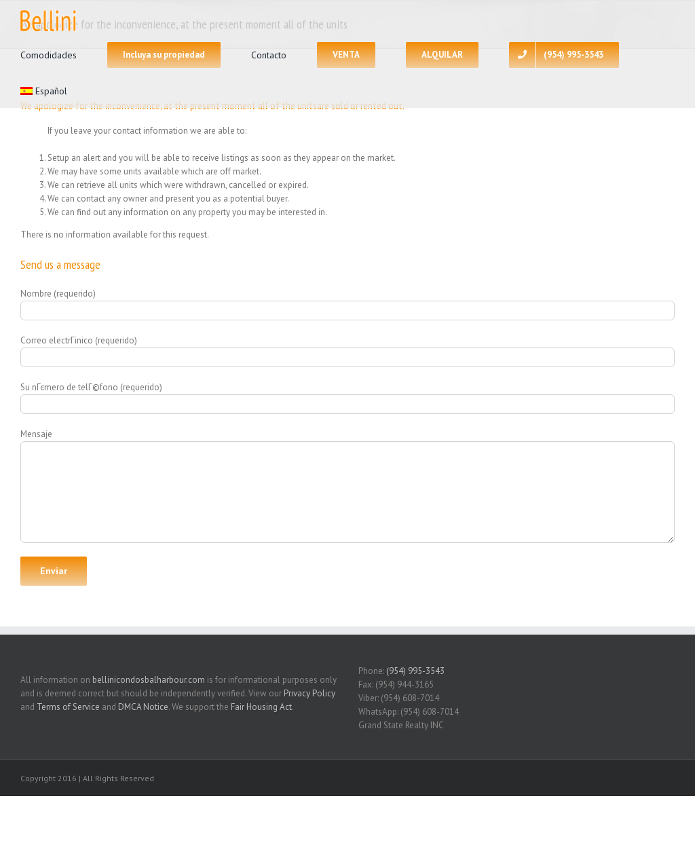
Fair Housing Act (261, 707)
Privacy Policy (309, 693)
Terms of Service (68, 707)
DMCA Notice (143, 707)
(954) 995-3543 (415, 671)
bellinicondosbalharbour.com (148, 679)
